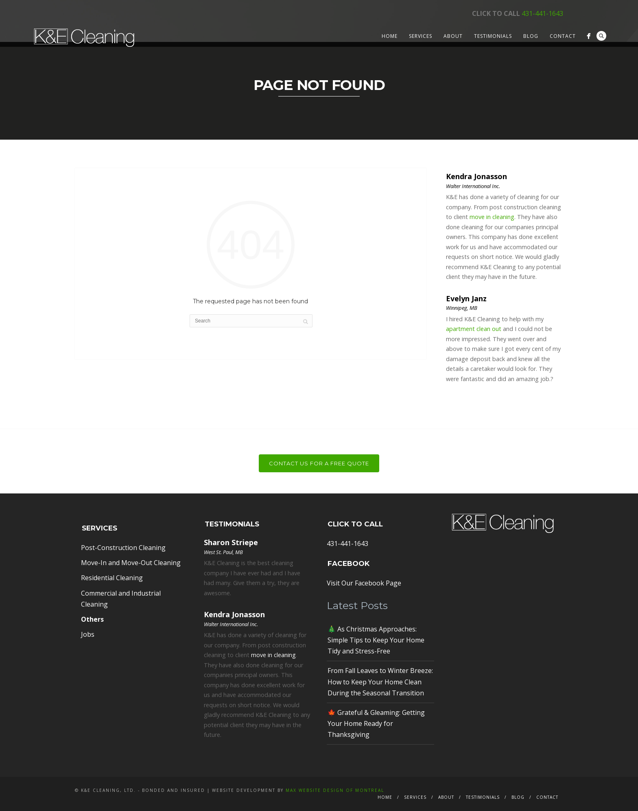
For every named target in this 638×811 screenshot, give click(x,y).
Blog (530, 36)
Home (390, 36)
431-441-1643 (542, 13)
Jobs (87, 634)
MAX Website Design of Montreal (335, 790)
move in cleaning (492, 217)
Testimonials (493, 36)
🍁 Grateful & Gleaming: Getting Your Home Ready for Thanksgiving (376, 723)
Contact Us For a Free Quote (319, 463)
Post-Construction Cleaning (123, 547)
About (453, 36)
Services (420, 36)
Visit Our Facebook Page (364, 583)
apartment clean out (473, 329)
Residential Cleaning (112, 577)
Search (601, 36)
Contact (563, 36)
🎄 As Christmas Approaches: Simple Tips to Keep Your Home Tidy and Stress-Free (376, 640)
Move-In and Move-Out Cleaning (131, 562)
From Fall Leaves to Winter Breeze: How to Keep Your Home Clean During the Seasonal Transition (380, 681)
